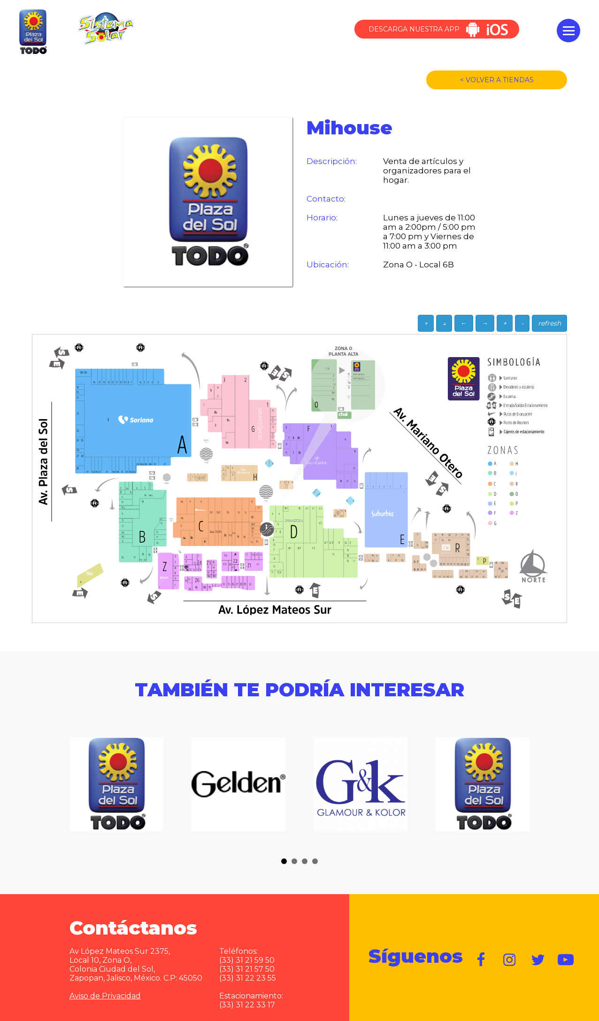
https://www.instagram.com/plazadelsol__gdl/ (509, 960)
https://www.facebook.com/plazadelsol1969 (481, 960)
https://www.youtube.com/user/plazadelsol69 (566, 960)
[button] (284, 861)
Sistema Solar (105, 28)
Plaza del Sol (32, 32)
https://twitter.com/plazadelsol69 (538, 960)
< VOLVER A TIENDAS (497, 80)
